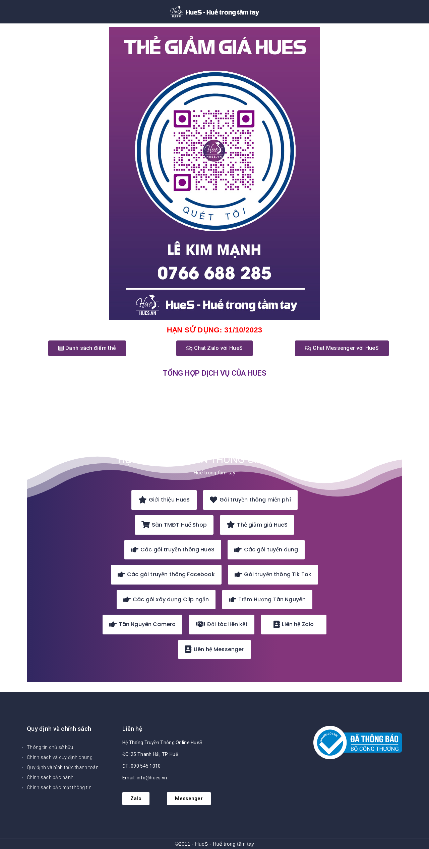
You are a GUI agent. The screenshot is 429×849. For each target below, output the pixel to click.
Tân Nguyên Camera (142, 624)
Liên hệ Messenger (214, 649)
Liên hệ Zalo (293, 624)
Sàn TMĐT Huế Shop (174, 525)
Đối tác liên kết (222, 624)
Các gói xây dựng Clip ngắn (166, 599)
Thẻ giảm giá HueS (257, 525)
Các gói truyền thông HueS (172, 549)
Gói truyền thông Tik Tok (273, 574)
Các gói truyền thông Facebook (166, 574)
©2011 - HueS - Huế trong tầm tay (214, 844)
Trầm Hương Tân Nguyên (267, 599)
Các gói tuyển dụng (266, 549)
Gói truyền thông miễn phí (250, 500)
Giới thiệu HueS (164, 500)
